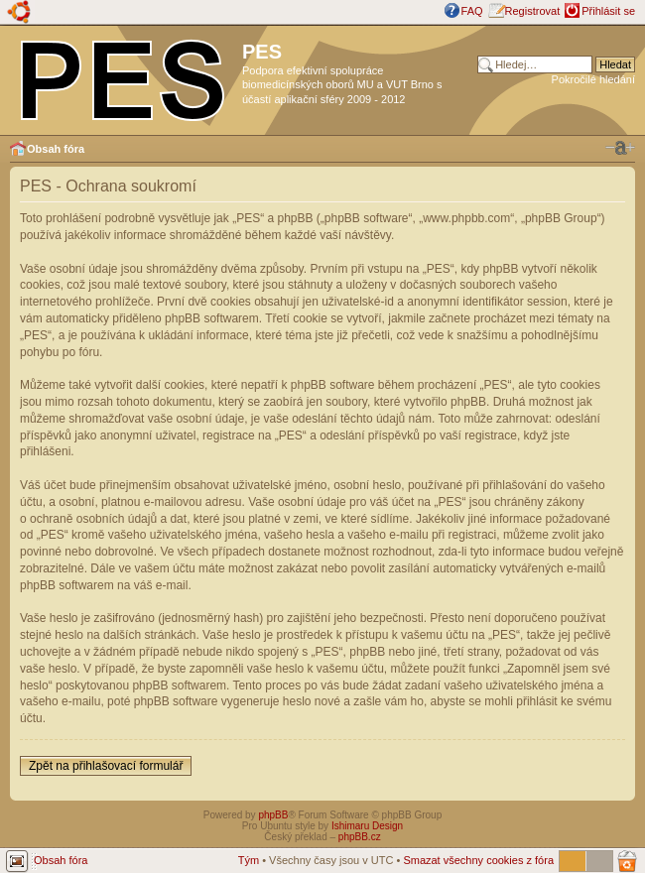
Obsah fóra (55, 149)
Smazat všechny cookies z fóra (478, 860)
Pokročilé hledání (593, 79)
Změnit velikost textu (620, 148)
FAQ (472, 11)
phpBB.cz (359, 836)
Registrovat (533, 11)
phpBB (273, 815)
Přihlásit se (608, 11)
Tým (248, 860)
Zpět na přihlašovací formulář (106, 766)
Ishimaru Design (367, 825)
